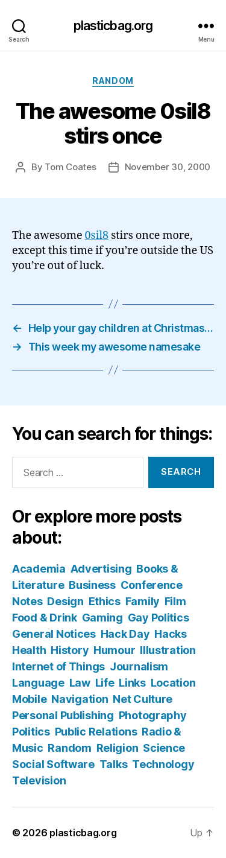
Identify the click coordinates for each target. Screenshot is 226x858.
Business (92, 585)
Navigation (79, 699)
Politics (31, 731)
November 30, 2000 (168, 167)
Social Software (53, 764)
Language (38, 682)
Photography (153, 715)
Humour (114, 650)
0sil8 (97, 236)
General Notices (54, 634)
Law (79, 682)
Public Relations (96, 731)
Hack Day (125, 634)
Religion (117, 748)
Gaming (102, 617)
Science (164, 748)
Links (132, 682)
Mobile (29, 699)
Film (175, 601)
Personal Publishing (63, 715)
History (70, 650)
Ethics (105, 601)
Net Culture (142, 699)
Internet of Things (58, 666)
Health (29, 650)
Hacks (170, 634)
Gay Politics (158, 617)
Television (39, 780)
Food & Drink (44, 617)
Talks (113, 764)
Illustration (168, 650)
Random (112, 80)
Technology (163, 764)
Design (65, 601)
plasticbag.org (113, 25)
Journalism (139, 666)
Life (105, 682)
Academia (39, 568)
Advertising (101, 568)
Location (173, 682)
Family (142, 601)
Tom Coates (70, 167)
